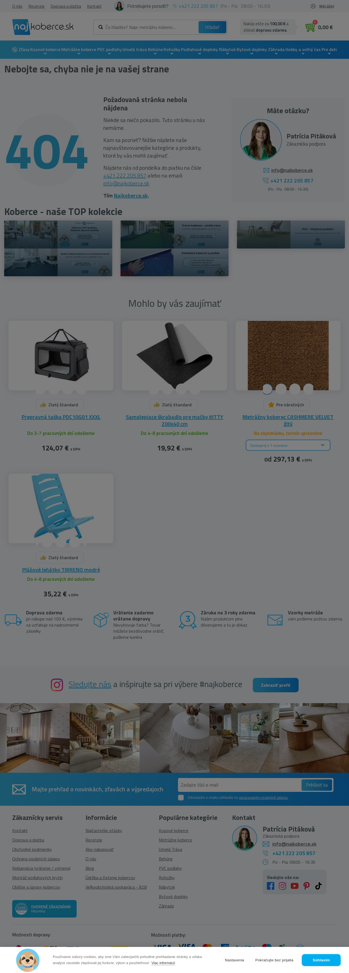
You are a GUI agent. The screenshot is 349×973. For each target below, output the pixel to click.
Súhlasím (321, 960)
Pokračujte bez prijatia (274, 960)
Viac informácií (163, 963)
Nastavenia (234, 960)
